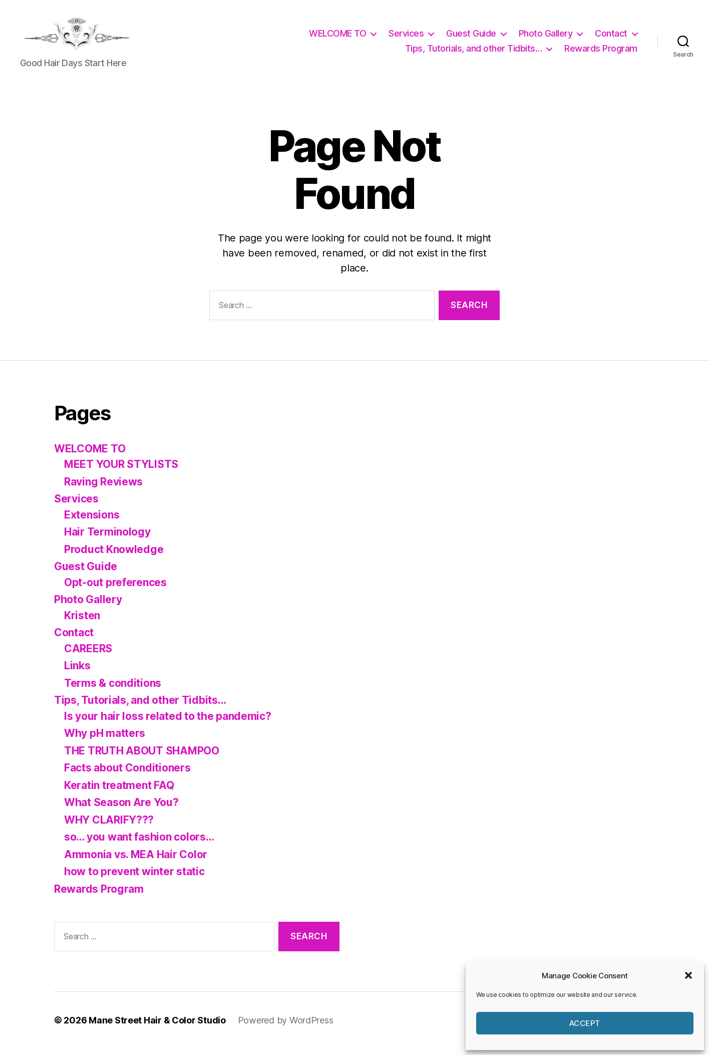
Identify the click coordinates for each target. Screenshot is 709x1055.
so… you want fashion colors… (139, 843)
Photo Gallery (546, 37)
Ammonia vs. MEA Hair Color (135, 861)
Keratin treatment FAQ (119, 791)
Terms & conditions (112, 689)
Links (77, 672)
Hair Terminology (107, 538)
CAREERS (88, 655)
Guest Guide (471, 37)
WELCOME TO (337, 37)
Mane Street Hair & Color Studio (157, 1026)
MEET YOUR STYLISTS (121, 470)
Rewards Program (600, 52)
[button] (688, 975)
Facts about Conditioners (127, 774)
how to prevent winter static (134, 878)
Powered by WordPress (285, 1026)
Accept (584, 1023)
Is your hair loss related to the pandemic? (167, 722)
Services (406, 37)
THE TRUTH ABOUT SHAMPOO (141, 757)
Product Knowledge (113, 556)
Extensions (91, 521)
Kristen (82, 622)
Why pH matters (104, 739)
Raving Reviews (103, 488)
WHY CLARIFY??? (109, 826)
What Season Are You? (121, 809)
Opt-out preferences (115, 589)
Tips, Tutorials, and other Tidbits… (473, 52)
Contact (611, 37)
